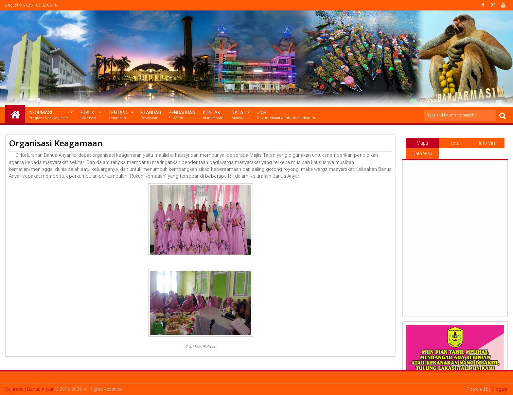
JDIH (286, 115)
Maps (422, 143)
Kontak (213, 115)
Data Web (422, 153)
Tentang (118, 115)
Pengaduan (181, 115)
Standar (150, 115)
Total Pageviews (455, 144)
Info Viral (488, 143)
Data (238, 115)
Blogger (500, 389)
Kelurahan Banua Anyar (29, 389)
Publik (88, 115)
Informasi (48, 115)
